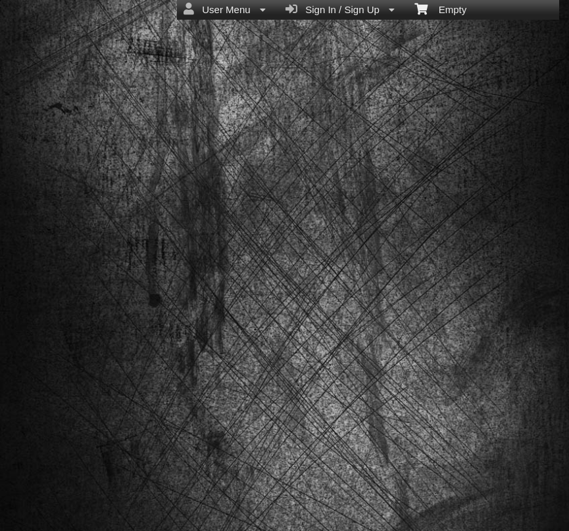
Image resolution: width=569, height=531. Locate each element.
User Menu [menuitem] (225, 9)
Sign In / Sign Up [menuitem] (340, 9)
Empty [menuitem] (440, 8)
